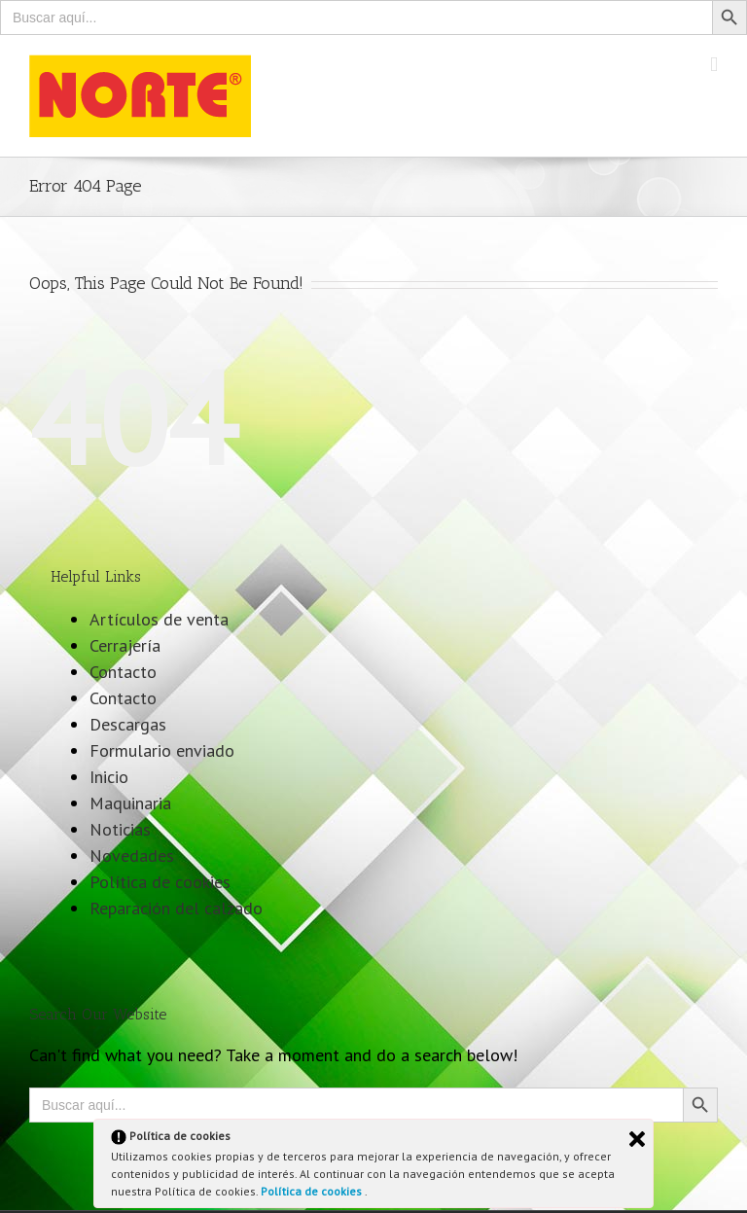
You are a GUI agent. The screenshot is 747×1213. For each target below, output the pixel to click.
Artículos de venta (159, 619)
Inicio (108, 777)
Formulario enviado (161, 750)
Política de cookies (313, 1191)
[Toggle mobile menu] (714, 64)
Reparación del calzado (176, 908)
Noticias (120, 829)
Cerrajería (124, 645)
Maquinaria (130, 803)
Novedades (131, 855)
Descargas (127, 724)
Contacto (123, 671)
